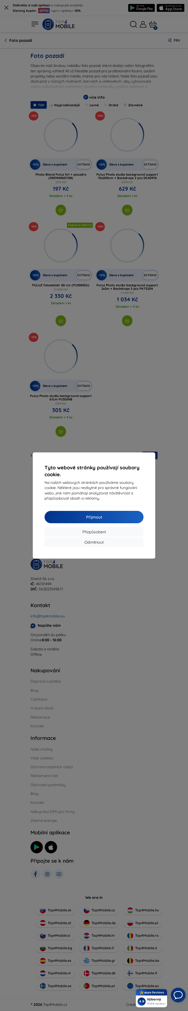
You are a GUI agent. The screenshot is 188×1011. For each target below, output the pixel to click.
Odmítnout (94, 542)
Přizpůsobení (94, 531)
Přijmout (94, 517)
